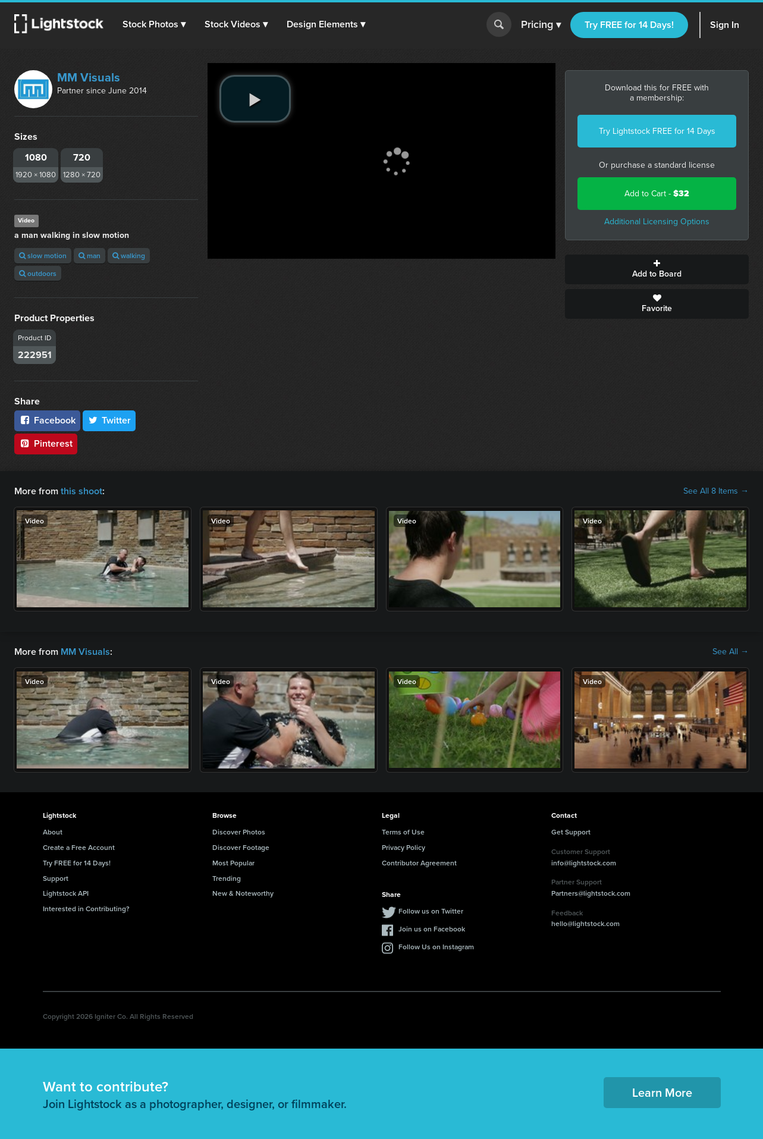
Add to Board (656, 269)
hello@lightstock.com (585, 923)
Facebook (47, 420)
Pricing (541, 25)
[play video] (255, 99)
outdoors (37, 273)
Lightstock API (66, 893)
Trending (226, 878)
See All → (730, 652)
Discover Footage (240, 847)
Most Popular (233, 863)
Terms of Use (403, 832)
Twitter (109, 420)
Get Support (571, 832)
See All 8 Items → (716, 491)
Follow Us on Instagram (436, 947)
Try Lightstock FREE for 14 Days (657, 131)
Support (55, 878)
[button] (154, 24)
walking (128, 255)
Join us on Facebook (431, 929)
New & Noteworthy (243, 893)
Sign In (724, 25)
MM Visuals (88, 77)
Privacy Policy (403, 847)
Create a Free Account (79, 847)
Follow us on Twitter (430, 911)
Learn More (662, 1092)
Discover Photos (238, 832)
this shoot (81, 491)
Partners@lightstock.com (590, 893)
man (90, 255)
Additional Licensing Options (656, 221)
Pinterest (46, 443)
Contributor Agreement (419, 863)
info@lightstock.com (583, 863)
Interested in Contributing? (86, 908)
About (52, 832)
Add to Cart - (656, 193)
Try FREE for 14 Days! (629, 25)
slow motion (43, 255)
